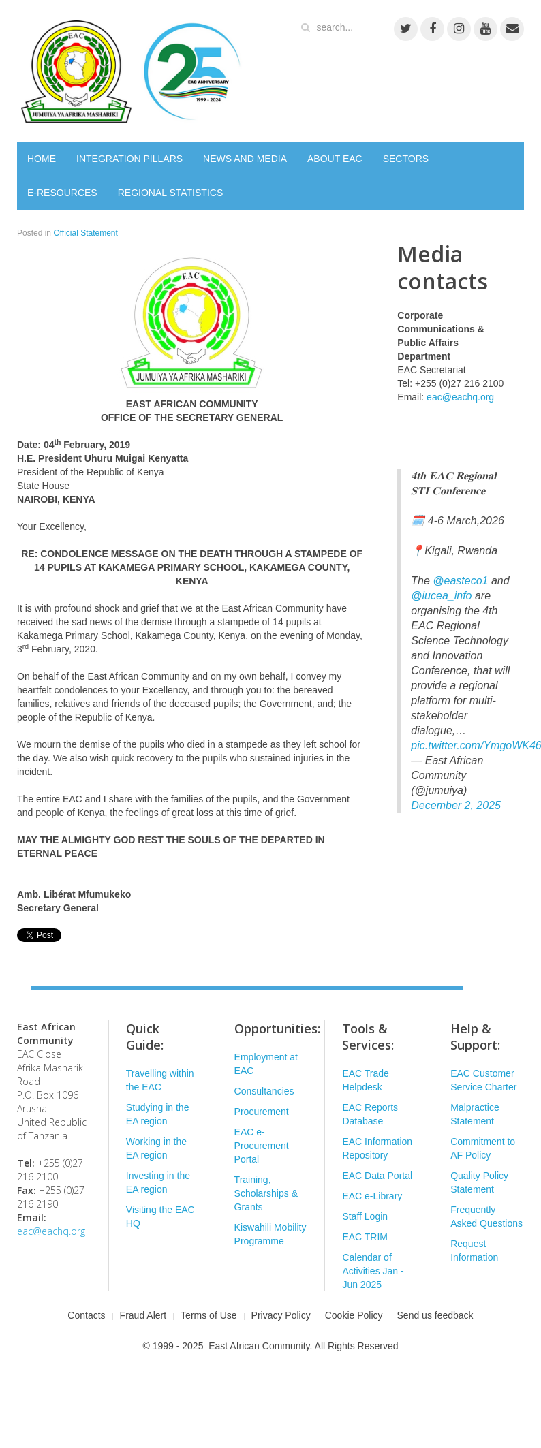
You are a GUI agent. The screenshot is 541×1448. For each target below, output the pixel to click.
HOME (41, 158)
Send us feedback (435, 1315)
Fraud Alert (143, 1315)
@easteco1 (460, 580)
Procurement (261, 1111)
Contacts (86, 1315)
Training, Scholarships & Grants (266, 1193)
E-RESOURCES (62, 192)
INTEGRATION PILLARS (129, 158)
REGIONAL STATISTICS (170, 192)
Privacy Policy (281, 1315)
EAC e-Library (372, 1196)
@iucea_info (441, 595)
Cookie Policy (354, 1315)
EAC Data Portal (377, 1175)
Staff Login (365, 1216)
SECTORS (406, 158)
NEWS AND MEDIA (245, 158)
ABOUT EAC (334, 158)
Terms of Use (208, 1315)
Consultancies (264, 1091)
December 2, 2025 (456, 805)
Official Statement (85, 233)
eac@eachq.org (460, 397)
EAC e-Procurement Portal (261, 1146)
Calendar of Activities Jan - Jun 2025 (372, 1271)
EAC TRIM (365, 1236)
